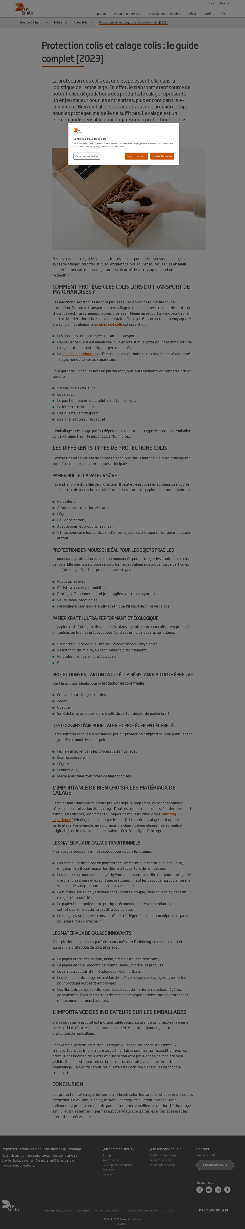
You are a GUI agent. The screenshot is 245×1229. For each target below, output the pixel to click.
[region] (123, 144)
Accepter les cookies (162, 156)
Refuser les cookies (136, 156)
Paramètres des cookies (86, 156)
